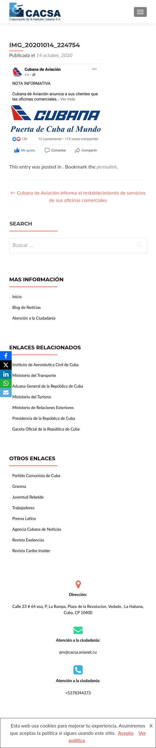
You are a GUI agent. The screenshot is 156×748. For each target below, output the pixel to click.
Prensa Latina (24, 518)
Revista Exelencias (28, 539)
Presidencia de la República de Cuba (43, 418)
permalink (107, 166)
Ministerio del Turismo (31, 396)
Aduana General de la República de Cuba (47, 386)
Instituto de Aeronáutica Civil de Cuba (45, 364)
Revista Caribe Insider (31, 550)
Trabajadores (23, 507)
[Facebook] (6, 355)
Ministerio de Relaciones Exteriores (43, 407)
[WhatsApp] (6, 383)
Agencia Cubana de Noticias (36, 529)
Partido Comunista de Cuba (36, 475)
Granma (19, 486)
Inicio (17, 296)
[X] (6, 365)
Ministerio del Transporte (34, 375)
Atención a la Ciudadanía (33, 318)
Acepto (126, 733)
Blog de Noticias (26, 307)
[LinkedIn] (6, 374)
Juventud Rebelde (28, 497)
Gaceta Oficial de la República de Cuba (46, 429)
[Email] (6, 392)
